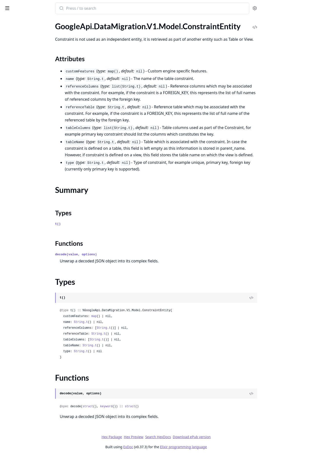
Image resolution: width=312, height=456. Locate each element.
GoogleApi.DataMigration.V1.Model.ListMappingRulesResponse (34, 330)
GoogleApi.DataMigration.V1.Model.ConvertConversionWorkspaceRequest (34, 86)
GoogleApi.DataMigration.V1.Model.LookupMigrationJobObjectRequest (34, 382)
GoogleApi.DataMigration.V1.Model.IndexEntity (34, 290)
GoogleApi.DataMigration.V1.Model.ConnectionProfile (34, 32)
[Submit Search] (98, 8)
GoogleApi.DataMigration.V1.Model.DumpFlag (34, 165)
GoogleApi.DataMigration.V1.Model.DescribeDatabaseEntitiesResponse (34, 152)
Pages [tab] (8, 21)
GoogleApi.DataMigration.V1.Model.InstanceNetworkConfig (34, 297)
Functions (17, 64)
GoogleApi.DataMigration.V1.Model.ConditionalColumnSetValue (34, 25)
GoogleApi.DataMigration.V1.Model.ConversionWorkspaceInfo (34, 80)
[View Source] (287, 297)
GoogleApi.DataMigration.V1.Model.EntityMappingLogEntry (34, 211)
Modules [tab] (29, 21)
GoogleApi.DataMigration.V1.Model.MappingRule (34, 396)
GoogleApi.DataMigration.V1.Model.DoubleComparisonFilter (34, 159)
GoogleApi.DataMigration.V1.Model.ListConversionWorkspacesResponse (34, 317)
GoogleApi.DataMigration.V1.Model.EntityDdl (34, 191)
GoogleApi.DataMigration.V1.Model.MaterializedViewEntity (34, 409)
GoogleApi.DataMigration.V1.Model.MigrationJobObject (34, 422)
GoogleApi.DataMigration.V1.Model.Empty (34, 178)
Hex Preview (170, 437)
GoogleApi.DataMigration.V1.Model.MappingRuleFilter (34, 402)
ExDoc (165, 447)
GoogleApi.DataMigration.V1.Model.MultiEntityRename (34, 448)
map (130, 316)
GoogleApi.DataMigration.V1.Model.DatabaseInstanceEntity (34, 126)
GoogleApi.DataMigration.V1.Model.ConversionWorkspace (34, 73)
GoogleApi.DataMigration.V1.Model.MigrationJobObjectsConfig (34, 428)
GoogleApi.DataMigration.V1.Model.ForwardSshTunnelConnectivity (34, 244)
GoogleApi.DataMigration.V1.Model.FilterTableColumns (34, 238)
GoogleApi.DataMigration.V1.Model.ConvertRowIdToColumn (34, 99)
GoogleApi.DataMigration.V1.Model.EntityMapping (34, 205)
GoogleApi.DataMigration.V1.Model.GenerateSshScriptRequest (34, 257)
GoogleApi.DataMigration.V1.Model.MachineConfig (34, 389)
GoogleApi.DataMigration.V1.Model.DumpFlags (34, 172)
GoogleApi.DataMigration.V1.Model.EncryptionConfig (34, 185)
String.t (117, 322)
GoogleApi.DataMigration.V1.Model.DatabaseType (34, 132)
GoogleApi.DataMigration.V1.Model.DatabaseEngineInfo (34, 112)
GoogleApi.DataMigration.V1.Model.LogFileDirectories (34, 369)
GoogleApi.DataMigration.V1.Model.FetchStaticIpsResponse (34, 231)
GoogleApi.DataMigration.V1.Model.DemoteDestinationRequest (34, 139)
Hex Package (148, 437)
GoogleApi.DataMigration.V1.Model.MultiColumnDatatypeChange (34, 442)
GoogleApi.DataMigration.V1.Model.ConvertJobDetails (34, 93)
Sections (16, 47)
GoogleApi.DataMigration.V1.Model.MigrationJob (34, 415)
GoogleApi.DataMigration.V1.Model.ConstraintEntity (34, 38)
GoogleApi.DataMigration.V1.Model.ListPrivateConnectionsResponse (34, 356)
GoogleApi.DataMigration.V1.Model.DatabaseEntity (34, 119)
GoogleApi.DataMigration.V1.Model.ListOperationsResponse (34, 349)
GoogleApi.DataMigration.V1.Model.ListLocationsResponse (34, 323)
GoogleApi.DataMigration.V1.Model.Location (34, 363)
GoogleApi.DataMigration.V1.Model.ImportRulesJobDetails (34, 284)
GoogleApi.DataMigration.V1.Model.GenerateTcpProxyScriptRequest (34, 264)
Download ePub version (228, 437)
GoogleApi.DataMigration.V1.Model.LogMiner (34, 376)
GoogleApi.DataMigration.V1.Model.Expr (34, 224)
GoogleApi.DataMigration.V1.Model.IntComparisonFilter (34, 303)
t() (94, 224)
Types (13, 58)
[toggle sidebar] (66, 8)
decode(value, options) (113, 254)
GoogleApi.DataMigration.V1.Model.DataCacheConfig (34, 106)
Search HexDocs (194, 437)
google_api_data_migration (31, 6)
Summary (16, 52)
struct (124, 406)
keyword (142, 406)
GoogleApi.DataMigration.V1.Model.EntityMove (34, 218)
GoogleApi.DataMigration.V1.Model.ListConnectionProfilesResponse (34, 310)
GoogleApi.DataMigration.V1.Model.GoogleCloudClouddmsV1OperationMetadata (34, 270)
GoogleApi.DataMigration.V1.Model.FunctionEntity (34, 251)
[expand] (68, 26)
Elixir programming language (219, 447)
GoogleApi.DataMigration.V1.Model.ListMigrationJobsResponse (34, 343)
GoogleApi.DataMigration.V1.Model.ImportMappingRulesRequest (34, 277)
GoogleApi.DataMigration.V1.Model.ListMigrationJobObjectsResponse (34, 336)
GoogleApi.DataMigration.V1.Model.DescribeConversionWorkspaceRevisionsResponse (34, 145)
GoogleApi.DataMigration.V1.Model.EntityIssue (34, 198)
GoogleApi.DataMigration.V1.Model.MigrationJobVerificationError (34, 435)
